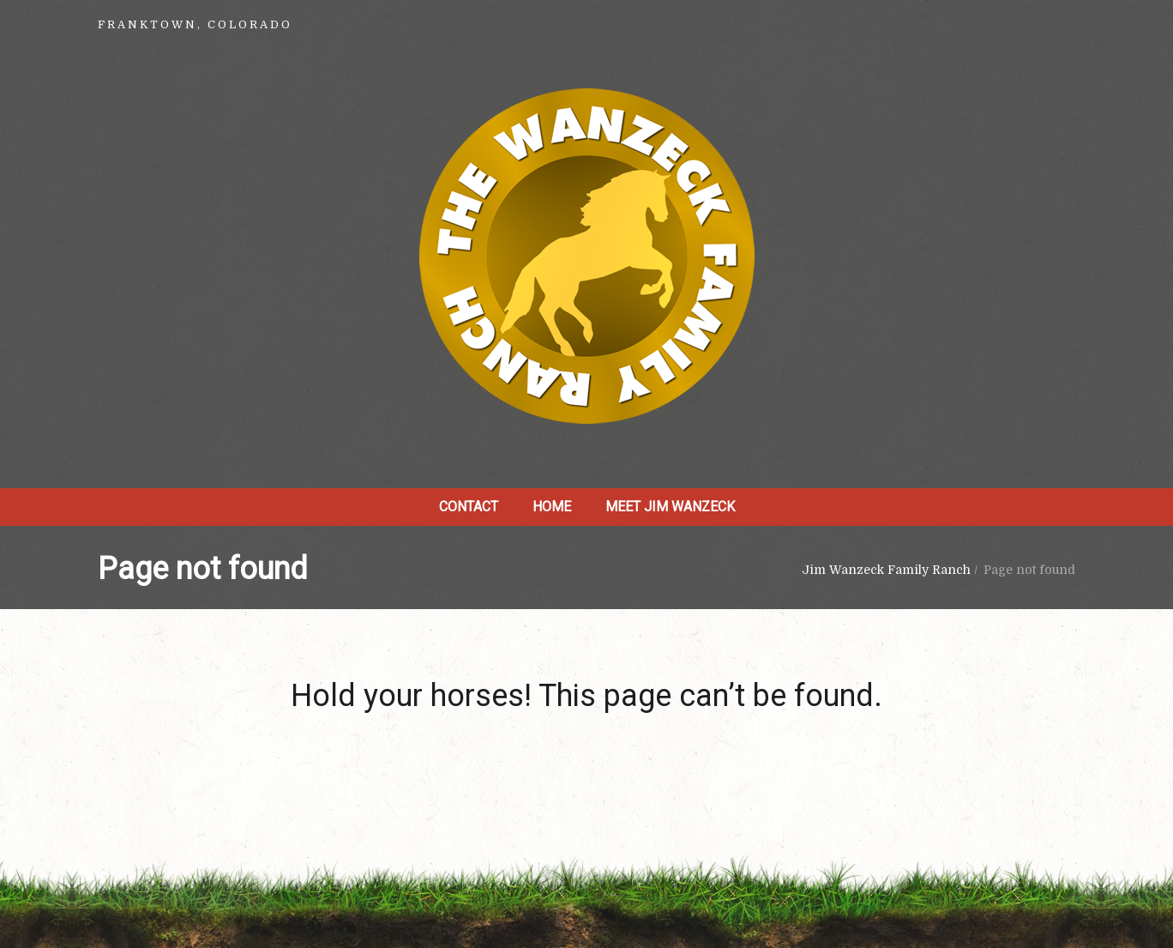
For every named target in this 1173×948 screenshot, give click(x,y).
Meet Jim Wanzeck (670, 506)
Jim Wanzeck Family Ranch (886, 570)
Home (551, 506)
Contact (468, 506)
